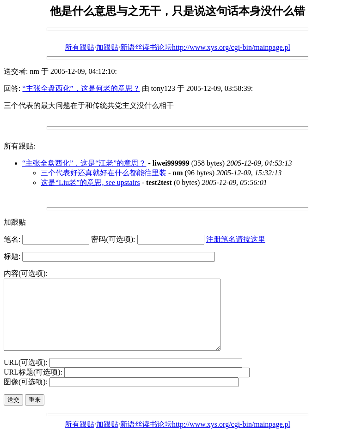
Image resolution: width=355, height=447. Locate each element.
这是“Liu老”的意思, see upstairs (90, 182)
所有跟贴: (19, 146)
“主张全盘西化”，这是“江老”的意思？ (84, 163)
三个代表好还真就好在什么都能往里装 (103, 173)
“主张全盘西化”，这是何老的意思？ (81, 88)
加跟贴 (107, 47)
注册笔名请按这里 (235, 239)
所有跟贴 (79, 47)
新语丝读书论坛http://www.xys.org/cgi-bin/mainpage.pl (205, 47)
